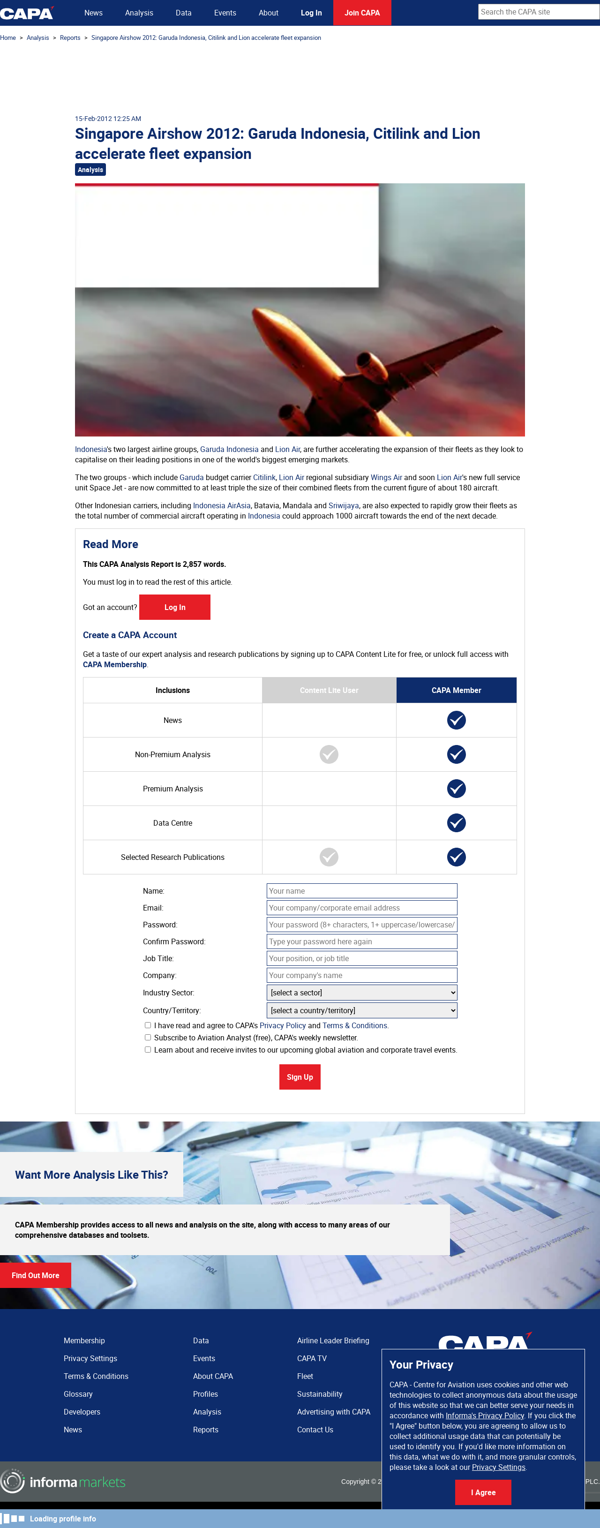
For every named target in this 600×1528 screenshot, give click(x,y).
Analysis (139, 13)
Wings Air (386, 477)
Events (225, 13)
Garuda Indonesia (229, 449)
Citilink (264, 477)
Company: (160, 975)
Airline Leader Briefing (333, 1340)
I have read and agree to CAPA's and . (267, 1025)
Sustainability (320, 1394)
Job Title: (158, 958)
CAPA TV (312, 1358)
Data (184, 13)
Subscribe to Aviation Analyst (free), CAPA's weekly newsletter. (251, 1037)
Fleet (305, 1376)
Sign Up (300, 1077)
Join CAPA (362, 13)
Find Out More (36, 1275)
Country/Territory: (172, 1010)
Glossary (78, 1394)
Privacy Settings (498, 1467)
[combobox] (539, 12)
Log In (311, 13)
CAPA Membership (115, 664)
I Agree (483, 1492)
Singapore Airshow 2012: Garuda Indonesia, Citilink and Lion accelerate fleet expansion (206, 37)
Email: (153, 908)
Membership (84, 1340)
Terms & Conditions (354, 1025)
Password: (160, 924)
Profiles (205, 1394)
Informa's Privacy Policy (485, 1415)
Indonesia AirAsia (222, 505)
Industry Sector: (169, 992)
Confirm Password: (174, 941)
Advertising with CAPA (333, 1412)
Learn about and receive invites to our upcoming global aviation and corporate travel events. (301, 1050)
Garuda (192, 477)
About (268, 13)
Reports (70, 37)
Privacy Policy (283, 1025)
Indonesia (91, 449)
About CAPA (213, 1376)
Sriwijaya (344, 505)
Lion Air (287, 449)
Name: (154, 891)
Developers (82, 1412)
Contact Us (315, 1429)
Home (8, 37)
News (93, 13)
